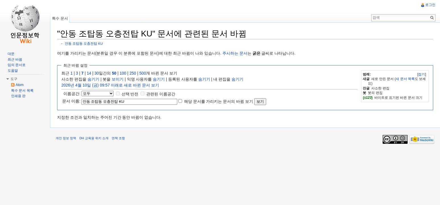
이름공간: (71, 93)
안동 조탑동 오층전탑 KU (84, 43)
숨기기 (93, 79)
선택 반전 (130, 94)
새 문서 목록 (405, 79)
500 (142, 73)
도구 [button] (14, 79)
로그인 (430, 5)
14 (89, 73)
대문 (11, 54)
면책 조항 (118, 138)
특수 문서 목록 (22, 91)
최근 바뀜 (15, 60)
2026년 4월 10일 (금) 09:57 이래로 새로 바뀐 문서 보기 (110, 85)
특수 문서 (60, 18)
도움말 (13, 71)
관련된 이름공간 (160, 94)
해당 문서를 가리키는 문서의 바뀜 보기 (218, 101)
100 (123, 73)
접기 (421, 74)
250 (133, 73)
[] (421, 74)
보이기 (118, 79)
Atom (20, 85)
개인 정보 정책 (66, 138)
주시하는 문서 (234, 53)
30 (97, 73)
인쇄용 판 (18, 96)
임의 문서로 (17, 65)
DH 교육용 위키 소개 (93, 138)
